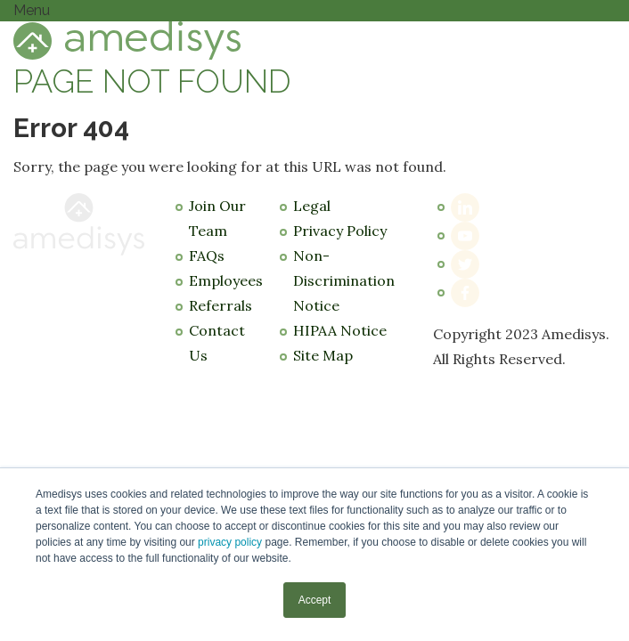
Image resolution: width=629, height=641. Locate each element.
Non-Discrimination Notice (344, 280)
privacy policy (230, 542)
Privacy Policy (340, 230)
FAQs (207, 255)
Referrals (220, 305)
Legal (312, 206)
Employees (226, 280)
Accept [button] (314, 600)
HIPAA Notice (340, 330)
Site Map (323, 355)
